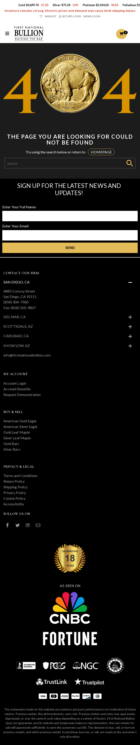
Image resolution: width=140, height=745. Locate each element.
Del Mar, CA (14, 317)
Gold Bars (11, 443)
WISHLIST (48, 16)
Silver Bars (11, 449)
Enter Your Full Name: (19, 207)
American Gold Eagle (19, 421)
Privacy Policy (14, 492)
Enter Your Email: (15, 226)
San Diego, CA (16, 282)
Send (70, 247)
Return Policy (14, 481)
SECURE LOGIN (70, 16)
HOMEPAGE (101, 152)
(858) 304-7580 (15, 302)
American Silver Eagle (20, 426)
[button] (121, 34)
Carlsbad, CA (16, 336)
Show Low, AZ (16, 345)
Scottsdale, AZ (18, 326)
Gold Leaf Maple (16, 432)
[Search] (64, 163)
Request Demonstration (22, 394)
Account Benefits (17, 389)
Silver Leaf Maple (17, 438)
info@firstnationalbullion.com (27, 355)
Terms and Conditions (20, 475)
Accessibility (13, 504)
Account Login (14, 383)
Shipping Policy (15, 487)
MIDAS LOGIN (91, 16)
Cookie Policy (14, 498)
